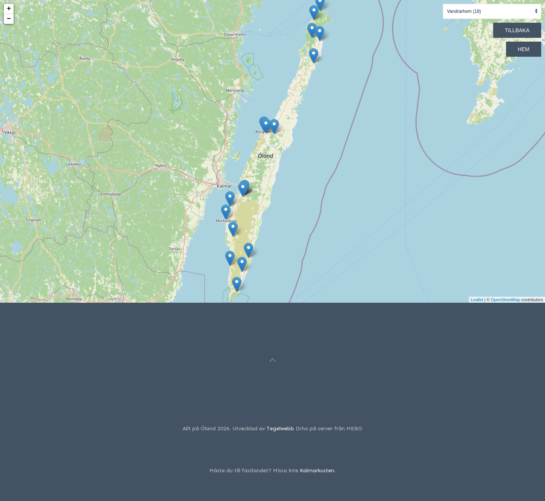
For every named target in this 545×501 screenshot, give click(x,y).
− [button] (9, 18)
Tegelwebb (280, 428)
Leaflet (477, 299)
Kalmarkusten (317, 470)
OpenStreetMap (505, 299)
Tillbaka (517, 30)
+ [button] (9, 8)
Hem (523, 49)
